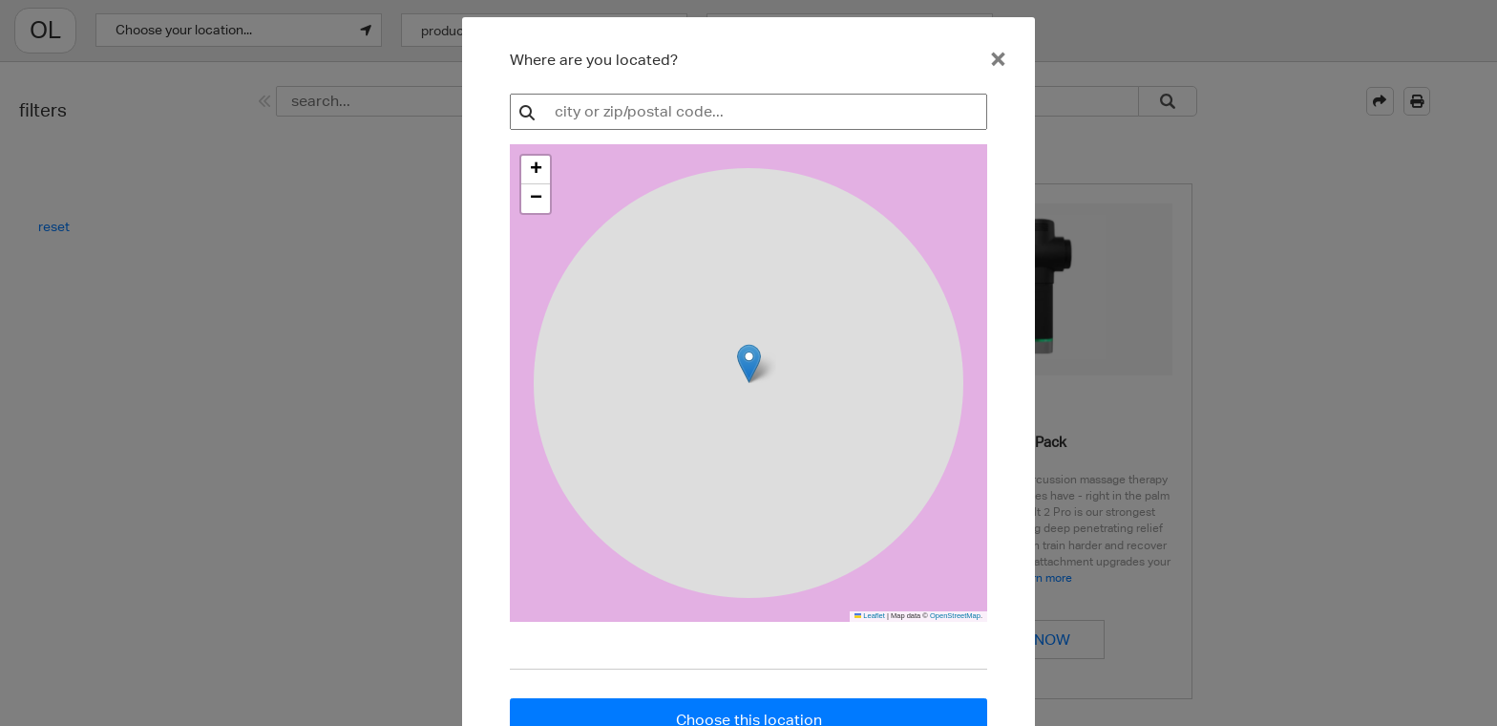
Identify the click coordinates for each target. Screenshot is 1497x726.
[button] (535, 170)
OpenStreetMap (955, 615)
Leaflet (869, 615)
